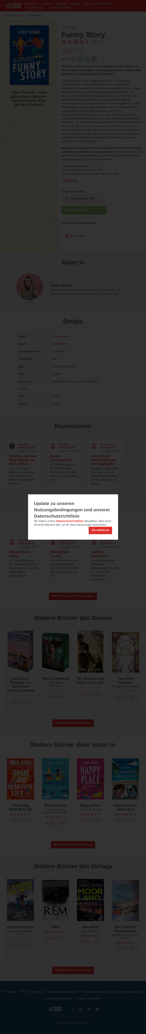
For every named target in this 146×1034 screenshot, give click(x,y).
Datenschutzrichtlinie (69, 521)
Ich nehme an (100, 530)
